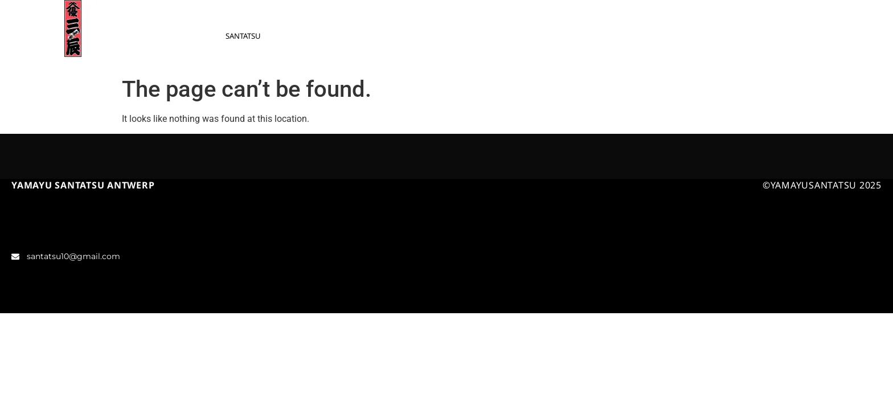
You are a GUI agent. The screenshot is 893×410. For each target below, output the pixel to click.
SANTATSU (243, 36)
